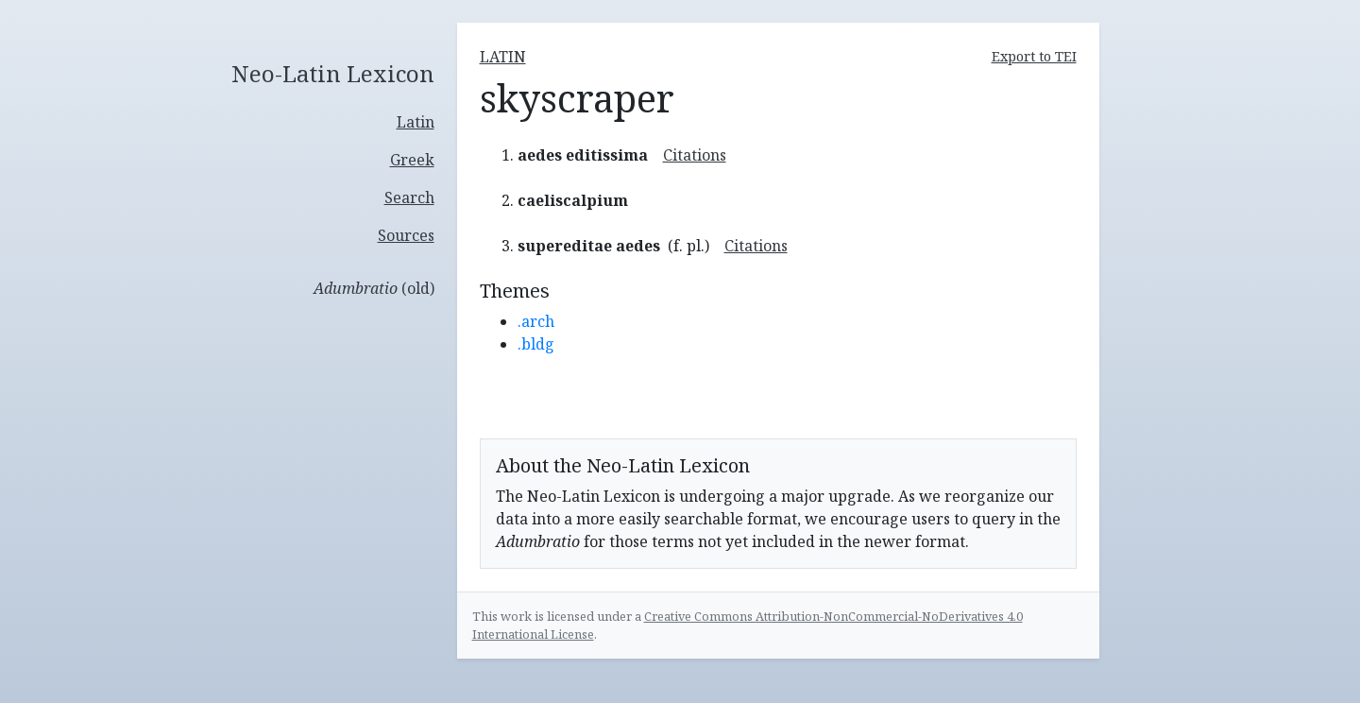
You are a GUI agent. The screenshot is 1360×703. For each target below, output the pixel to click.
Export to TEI (1034, 56)
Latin (415, 121)
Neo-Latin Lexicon (332, 74)
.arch (536, 321)
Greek (412, 159)
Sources (406, 235)
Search (409, 197)
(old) (374, 288)
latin (503, 56)
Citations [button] (694, 155)
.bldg (536, 344)
